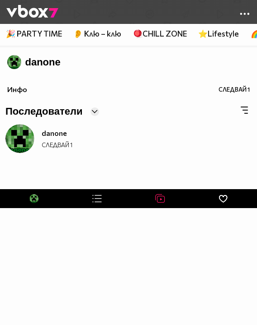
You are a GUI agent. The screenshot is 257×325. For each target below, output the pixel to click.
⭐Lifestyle (218, 33)
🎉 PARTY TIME (34, 33)
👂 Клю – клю (97, 33)
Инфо (17, 89)
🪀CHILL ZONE (160, 33)
